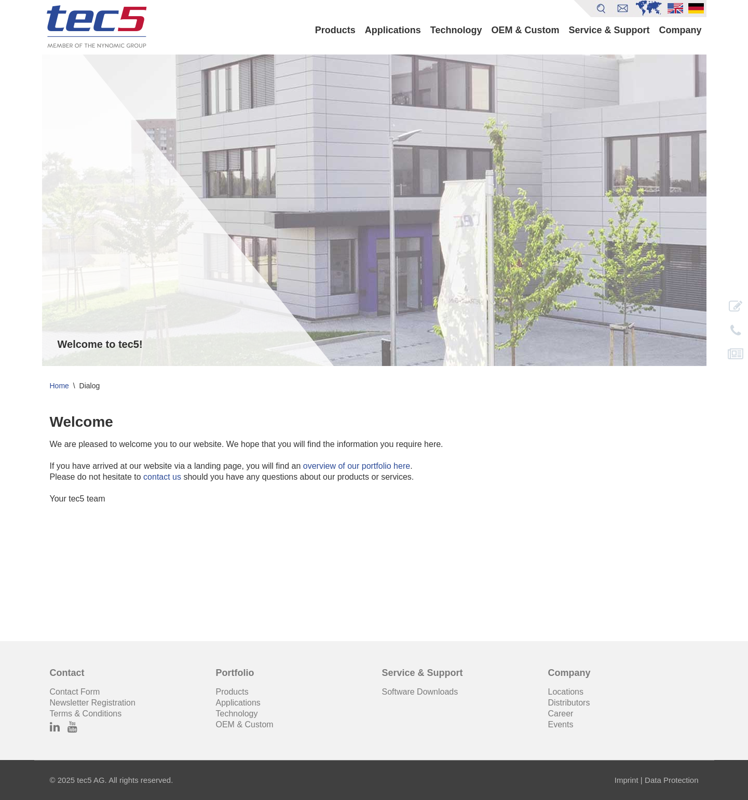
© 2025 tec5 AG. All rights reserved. (111, 780)
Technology (456, 30)
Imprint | (629, 780)
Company (680, 30)
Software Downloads (420, 691)
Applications (393, 30)
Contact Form (75, 691)
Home (59, 386)
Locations (566, 691)
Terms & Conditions (86, 713)
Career (561, 713)
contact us (162, 476)
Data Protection (671, 780)
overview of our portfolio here (356, 466)
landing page (218, 466)
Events (561, 724)
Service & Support (608, 30)
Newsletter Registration (92, 702)
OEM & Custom (525, 30)
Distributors (569, 702)
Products (335, 30)
